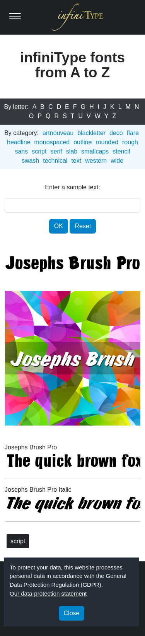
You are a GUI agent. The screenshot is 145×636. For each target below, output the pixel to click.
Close (72, 613)
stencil (121, 151)
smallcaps (95, 151)
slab (71, 151)
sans (21, 151)
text (76, 160)
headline (19, 142)
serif (56, 151)
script (39, 151)
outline (82, 142)
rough (130, 142)
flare (133, 133)
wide (117, 160)
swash (30, 160)
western (96, 160)
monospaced (52, 142)
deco (116, 133)
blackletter (91, 133)
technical (55, 160)
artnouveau (58, 133)
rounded (107, 142)
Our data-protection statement (48, 593)
